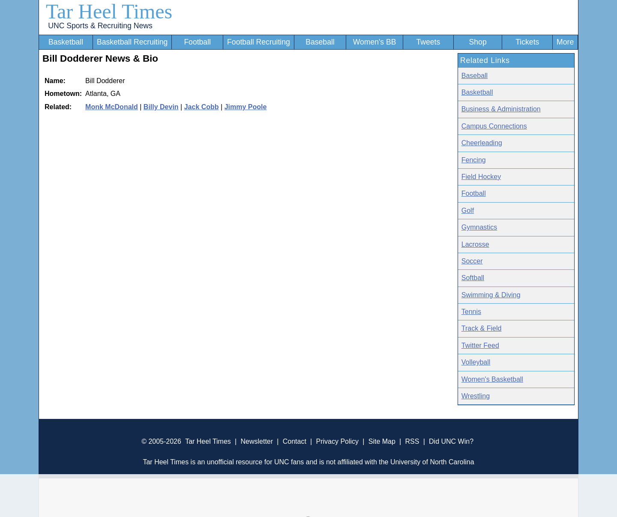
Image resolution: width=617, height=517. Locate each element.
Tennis (471, 311)
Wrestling (475, 396)
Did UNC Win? (451, 441)
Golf (467, 210)
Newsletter (256, 441)
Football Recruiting (258, 42)
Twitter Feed (480, 345)
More (565, 42)
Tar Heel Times (109, 11)
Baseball (320, 42)
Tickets (527, 42)
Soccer (472, 261)
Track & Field (481, 328)
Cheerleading (481, 142)
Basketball (65, 42)
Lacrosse (475, 244)
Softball (472, 277)
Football (197, 42)
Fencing (473, 160)
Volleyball (476, 362)
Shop (478, 42)
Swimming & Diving (491, 295)
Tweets (428, 42)
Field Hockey (481, 176)
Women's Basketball (492, 379)
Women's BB (374, 42)
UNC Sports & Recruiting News (100, 25)
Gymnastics (479, 227)
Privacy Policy (337, 441)
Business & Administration (501, 109)
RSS (412, 441)
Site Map (381, 441)
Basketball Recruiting (132, 42)
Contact (294, 441)
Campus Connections (494, 126)
